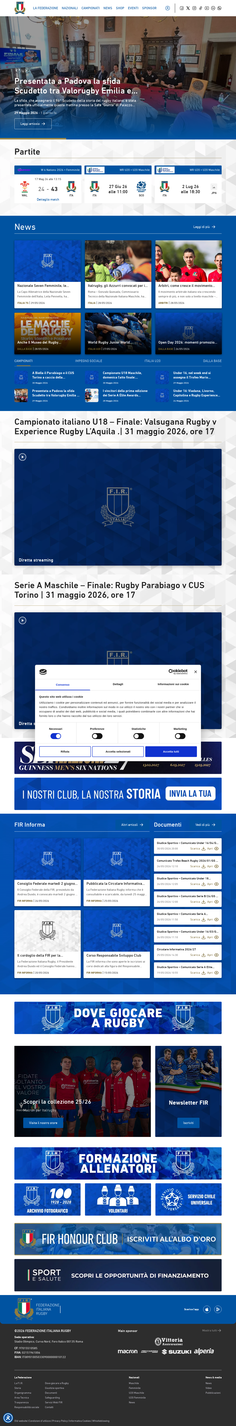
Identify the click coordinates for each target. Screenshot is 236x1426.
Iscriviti (188, 1123)
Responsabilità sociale (26, 1407)
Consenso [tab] (62, 684)
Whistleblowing (100, 1420)
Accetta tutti (171, 751)
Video (209, 1387)
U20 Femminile (137, 1397)
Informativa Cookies (80, 1420)
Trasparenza (21, 1402)
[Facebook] (182, 8)
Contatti (49, 1407)
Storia (17, 1387)
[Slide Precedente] (16, 70)
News (132, 1402)
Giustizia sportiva (54, 1387)
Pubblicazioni (213, 1392)
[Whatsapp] (219, 8)
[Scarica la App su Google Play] (218, 1309)
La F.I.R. (18, 1383)
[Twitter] (188, 8)
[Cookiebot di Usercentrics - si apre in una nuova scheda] (171, 672)
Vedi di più (205, 825)
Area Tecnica (21, 1397)
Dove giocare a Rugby (57, 1383)
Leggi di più (204, 227)
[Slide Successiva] (26, 70)
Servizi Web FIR (54, 1402)
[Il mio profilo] (167, 8)
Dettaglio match (48, 199)
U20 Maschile (136, 1392)
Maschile (134, 1383)
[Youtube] (207, 8)
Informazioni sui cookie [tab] (173, 684)
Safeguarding (52, 1397)
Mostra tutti (212, 1330)
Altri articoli (132, 825)
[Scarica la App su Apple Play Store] (207, 1309)
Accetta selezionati (117, 751)
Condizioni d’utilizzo (40, 1420)
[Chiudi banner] (195, 672)
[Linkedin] (213, 8)
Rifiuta (65, 751)
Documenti (51, 1392)
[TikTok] (200, 8)
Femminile (134, 1387)
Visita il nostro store (43, 1123)
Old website (20, 1420)
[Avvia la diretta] (118, 457)
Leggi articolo (33, 124)
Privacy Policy (60, 1420)
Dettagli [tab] (118, 684)
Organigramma (22, 1392)
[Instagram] (194, 8)
